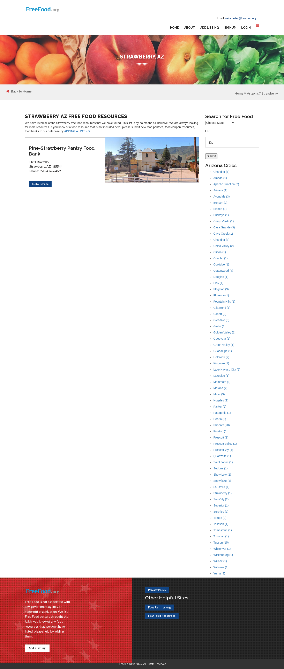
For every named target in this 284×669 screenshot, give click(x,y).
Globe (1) (219, 326)
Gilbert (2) (220, 314)
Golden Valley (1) (225, 332)
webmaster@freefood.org (240, 18)
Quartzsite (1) (222, 456)
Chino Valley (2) (224, 246)
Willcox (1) (220, 561)
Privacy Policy (157, 590)
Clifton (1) (220, 252)
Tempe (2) (220, 517)
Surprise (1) (221, 511)
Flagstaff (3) (221, 289)
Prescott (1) (221, 437)
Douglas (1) (221, 276)
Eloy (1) (218, 283)
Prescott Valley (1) (225, 443)
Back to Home (18, 91)
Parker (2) (220, 406)
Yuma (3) (219, 573)
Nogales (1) (221, 400)
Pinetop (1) (220, 431)
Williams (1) (221, 567)
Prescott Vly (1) (223, 449)
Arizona (252, 93)
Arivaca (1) (220, 190)
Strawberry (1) (223, 493)
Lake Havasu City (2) (227, 369)
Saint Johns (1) (223, 462)
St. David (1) (222, 487)
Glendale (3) (221, 320)
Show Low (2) (222, 474)
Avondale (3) (222, 196)
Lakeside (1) (221, 375)
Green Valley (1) (224, 344)
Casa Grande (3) (224, 227)
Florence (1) (221, 295)
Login (246, 27)
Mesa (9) (219, 394)
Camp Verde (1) (224, 221)
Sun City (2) (221, 499)
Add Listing (209, 27)
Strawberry (270, 93)
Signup (230, 27)
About (189, 27)
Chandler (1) (222, 171)
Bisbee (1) (220, 209)
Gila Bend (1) (222, 307)
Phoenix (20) (222, 425)
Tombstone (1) (223, 530)
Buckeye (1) (221, 215)
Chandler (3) (222, 239)
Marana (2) (220, 388)
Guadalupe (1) (223, 351)
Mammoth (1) (222, 382)
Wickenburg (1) (223, 555)
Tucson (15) (221, 542)
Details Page (40, 184)
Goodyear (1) (222, 338)
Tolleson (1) (221, 524)
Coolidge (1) (221, 264)
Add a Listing (37, 648)
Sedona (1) (221, 468)
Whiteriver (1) (222, 548)
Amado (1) (220, 178)
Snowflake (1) (222, 480)
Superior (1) (221, 505)
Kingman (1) (221, 363)
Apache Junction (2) (226, 184)
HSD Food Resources (161, 615)
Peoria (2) (220, 419)
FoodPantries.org (159, 607)
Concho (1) (221, 258)
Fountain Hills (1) (224, 301)
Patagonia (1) (222, 412)
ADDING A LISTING (77, 131)
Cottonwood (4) (223, 270)
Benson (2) (220, 202)
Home (174, 27)
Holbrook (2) (221, 357)
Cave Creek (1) (223, 233)
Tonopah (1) (221, 536)
